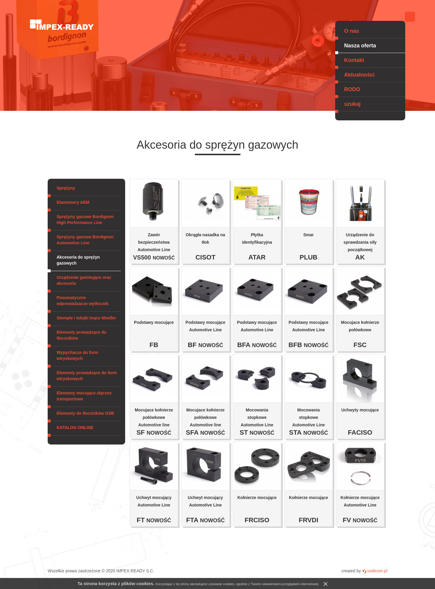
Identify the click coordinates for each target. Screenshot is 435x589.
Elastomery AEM (73, 202)
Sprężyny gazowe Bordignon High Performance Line (85, 219)
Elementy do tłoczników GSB (85, 413)
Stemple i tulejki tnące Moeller (86, 318)
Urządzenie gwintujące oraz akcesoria (84, 280)
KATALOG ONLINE (75, 427)
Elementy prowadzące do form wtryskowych (87, 375)
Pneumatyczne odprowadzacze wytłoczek (82, 300)
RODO (352, 89)
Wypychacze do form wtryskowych (77, 355)
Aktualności (359, 75)
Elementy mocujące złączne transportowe (84, 396)
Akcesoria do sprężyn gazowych (78, 260)
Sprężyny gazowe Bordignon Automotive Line (85, 239)
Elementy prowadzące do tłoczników (81, 335)
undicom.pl (377, 570)
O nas (351, 31)
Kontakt (354, 60)
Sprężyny (66, 188)
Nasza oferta (360, 46)
